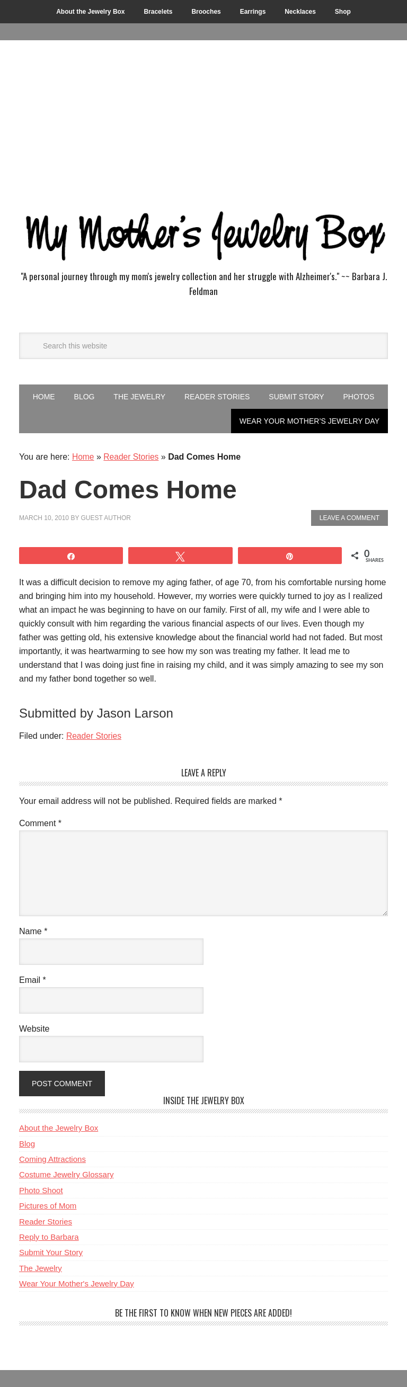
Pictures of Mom (47, 1205)
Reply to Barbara (49, 1236)
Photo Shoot (41, 1190)
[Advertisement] (203, 120)
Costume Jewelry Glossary (66, 1174)
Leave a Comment (349, 518)
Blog (27, 1143)
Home (83, 456)
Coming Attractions (52, 1159)
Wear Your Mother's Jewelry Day (76, 1283)
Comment (40, 823)
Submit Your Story (51, 1252)
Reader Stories (132, 456)
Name (33, 931)
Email (32, 980)
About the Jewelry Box (58, 1127)
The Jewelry (40, 1268)
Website (34, 1028)
